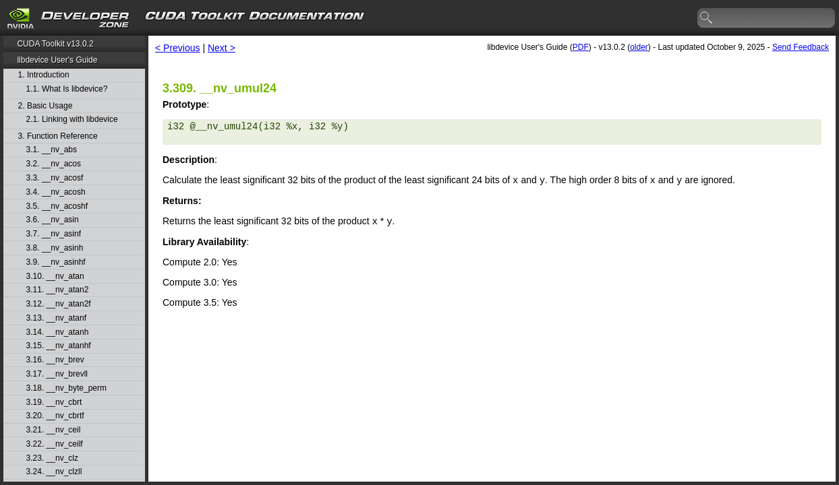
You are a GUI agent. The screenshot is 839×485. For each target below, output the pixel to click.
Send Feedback (800, 47)
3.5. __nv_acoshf (57, 206)
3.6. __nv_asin (52, 220)
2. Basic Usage (45, 106)
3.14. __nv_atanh (57, 332)
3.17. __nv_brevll (57, 374)
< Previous (177, 47)
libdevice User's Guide (57, 60)
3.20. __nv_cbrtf (55, 416)
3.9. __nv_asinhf (56, 262)
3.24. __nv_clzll (54, 471)
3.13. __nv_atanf (56, 318)
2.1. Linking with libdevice (72, 119)
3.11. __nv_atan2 (57, 290)
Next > (221, 47)
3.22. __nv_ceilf (54, 444)
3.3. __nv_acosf (55, 178)
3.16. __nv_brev (55, 360)
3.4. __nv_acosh (56, 192)
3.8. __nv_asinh (55, 248)
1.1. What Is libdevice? (67, 89)
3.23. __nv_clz (52, 458)
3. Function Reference (58, 136)
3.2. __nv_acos (53, 164)
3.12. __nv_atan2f (58, 304)
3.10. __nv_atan (55, 276)
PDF (581, 47)
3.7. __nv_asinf (53, 234)
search (707, 18)
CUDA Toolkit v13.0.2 (55, 43)
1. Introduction (43, 75)
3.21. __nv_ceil (53, 430)
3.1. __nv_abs (51, 150)
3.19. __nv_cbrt (54, 402)
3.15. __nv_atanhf (58, 346)
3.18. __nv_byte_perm (66, 388)
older (639, 47)
